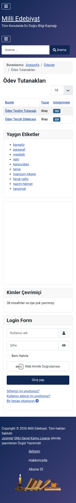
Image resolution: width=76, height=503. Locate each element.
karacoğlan (21, 164)
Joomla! (7, 438)
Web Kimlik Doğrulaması (38, 367)
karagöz (19, 145)
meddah (19, 154)
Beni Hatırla (20, 356)
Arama (59, 50)
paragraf (19, 150)
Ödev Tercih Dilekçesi (20, 119)
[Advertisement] (38, 243)
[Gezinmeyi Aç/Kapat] (6, 6)
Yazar (45, 102)
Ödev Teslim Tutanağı (20, 111)
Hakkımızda (38, 460)
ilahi (16, 159)
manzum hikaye (24, 174)
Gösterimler (61, 102)
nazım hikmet (23, 184)
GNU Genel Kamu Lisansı (32, 438)
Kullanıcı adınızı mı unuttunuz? (28, 396)
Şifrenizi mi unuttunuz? (23, 391)
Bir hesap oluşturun (23, 401)
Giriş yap (38, 380)
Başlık (9, 102)
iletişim (34, 451)
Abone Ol (36, 469)
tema (16, 169)
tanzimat (19, 189)
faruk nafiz (21, 179)
